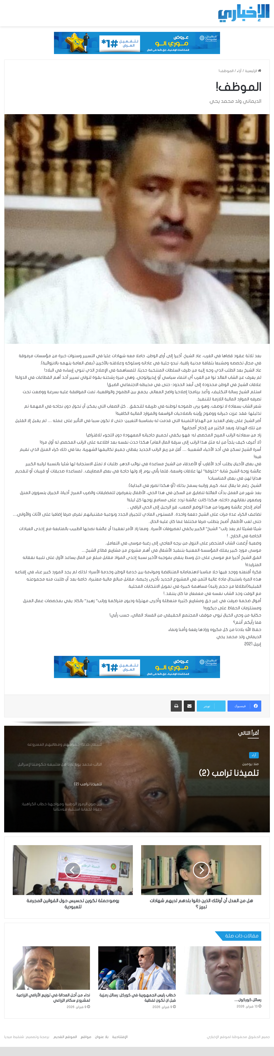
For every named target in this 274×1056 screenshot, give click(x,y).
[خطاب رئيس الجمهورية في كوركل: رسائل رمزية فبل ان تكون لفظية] (136, 968)
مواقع (86, 1037)
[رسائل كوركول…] (222, 970)
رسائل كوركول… (247, 1000)
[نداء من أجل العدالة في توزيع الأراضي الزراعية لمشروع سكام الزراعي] (51, 968)
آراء (239, 71)
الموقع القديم (65, 1037)
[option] (137, 777)
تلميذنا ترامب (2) (229, 773)
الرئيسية (253, 71)
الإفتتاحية (120, 1037)
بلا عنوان (101, 1037)
